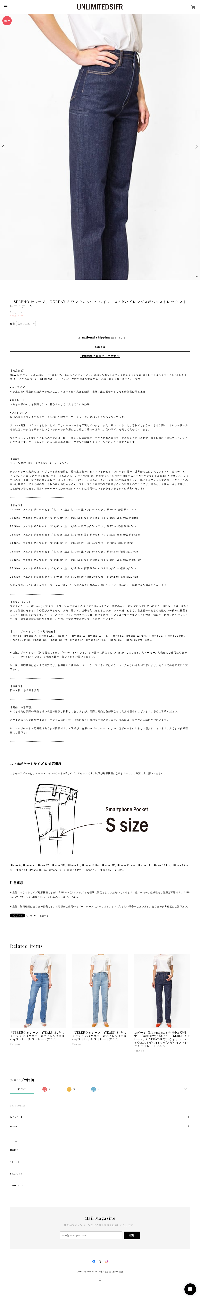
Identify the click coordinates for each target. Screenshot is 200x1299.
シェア (31, 915)
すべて (22, 1088)
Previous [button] (4, 147)
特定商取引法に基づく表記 (111, 1272)
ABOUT (15, 1161)
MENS (14, 1126)
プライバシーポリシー (87, 1272)
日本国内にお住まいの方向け (100, 356)
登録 (131, 1235)
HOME (14, 1150)
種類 (12, 323)
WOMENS (16, 1117)
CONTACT (17, 1185)
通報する (44, 916)
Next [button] (196, 147)
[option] (100, 147)
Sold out (100, 347)
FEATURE (16, 1173)
